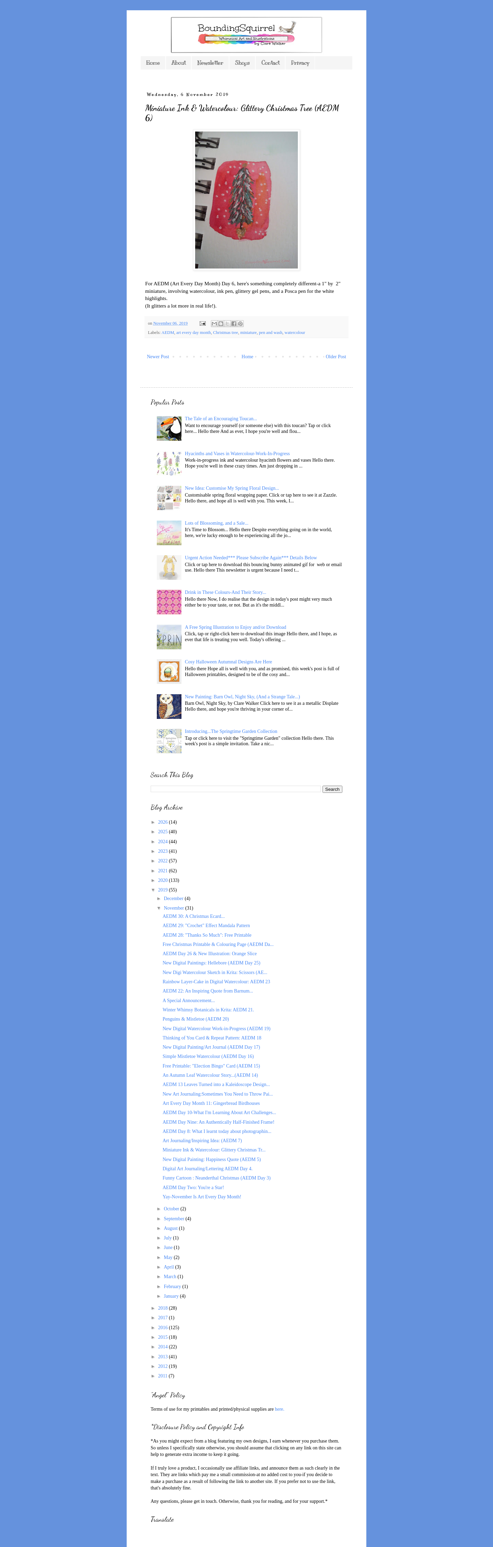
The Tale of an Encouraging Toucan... (221, 418)
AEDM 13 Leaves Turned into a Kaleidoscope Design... (216, 1084)
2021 (163, 870)
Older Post (336, 356)
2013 (163, 1356)
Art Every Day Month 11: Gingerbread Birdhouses (211, 1103)
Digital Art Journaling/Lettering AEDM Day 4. (208, 1168)
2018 (163, 1308)
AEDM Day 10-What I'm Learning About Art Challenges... (219, 1112)
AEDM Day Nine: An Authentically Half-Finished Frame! (219, 1122)
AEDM (168, 332)
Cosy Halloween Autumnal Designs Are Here (228, 661)
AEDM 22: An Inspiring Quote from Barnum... (208, 991)
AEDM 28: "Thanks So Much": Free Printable (207, 935)
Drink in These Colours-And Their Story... (225, 592)
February (173, 1286)
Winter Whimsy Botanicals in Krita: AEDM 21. (208, 1009)
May (169, 1257)
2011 (163, 1375)
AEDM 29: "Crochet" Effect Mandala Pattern (206, 925)
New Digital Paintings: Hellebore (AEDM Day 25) (211, 962)
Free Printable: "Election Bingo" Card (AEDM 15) (211, 1066)
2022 (163, 860)
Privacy (300, 63)
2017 (163, 1317)
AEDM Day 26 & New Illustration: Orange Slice (210, 953)
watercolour (295, 332)
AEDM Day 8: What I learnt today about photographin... (217, 1131)
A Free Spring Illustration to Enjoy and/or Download (235, 627)
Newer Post (158, 356)
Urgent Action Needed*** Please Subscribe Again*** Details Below (251, 557)
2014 (163, 1346)
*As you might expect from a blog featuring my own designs (209, 1441)
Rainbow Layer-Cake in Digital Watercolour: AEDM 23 (216, 981)
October (172, 1208)
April (169, 1267)
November (174, 908)
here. (280, 1409)
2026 (163, 822)
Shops (242, 63)
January (172, 1296)
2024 (163, 841)
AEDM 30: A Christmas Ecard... (194, 916)
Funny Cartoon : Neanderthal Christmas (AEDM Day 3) (216, 1178)
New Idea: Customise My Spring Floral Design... (232, 488)
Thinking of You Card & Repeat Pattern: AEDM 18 (212, 1037)
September (174, 1218)
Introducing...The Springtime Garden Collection (231, 731)
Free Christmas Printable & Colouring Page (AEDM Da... (218, 944)
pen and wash (270, 332)
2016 (163, 1327)
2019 (163, 890)
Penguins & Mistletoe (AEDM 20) (196, 1019)
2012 (163, 1366)
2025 (163, 831)
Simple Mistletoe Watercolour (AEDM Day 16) (208, 1056)
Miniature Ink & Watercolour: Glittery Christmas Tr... (214, 1149)
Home (153, 63)
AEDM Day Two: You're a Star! (193, 1187)
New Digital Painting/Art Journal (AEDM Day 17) (211, 1047)
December (174, 898)
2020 (163, 880)
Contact (270, 63)
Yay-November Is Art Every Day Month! (202, 1196)
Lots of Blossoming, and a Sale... (217, 523)
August (171, 1228)
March (170, 1276)
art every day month (193, 332)
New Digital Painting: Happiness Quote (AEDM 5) (212, 1159)
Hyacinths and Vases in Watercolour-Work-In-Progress (237, 453)
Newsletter (210, 63)
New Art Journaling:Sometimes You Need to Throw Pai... (218, 1094)
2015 (163, 1337)
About (179, 63)
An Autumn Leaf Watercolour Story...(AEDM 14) (210, 1075)
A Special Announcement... (189, 1000)
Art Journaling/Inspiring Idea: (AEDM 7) (202, 1140)
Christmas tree (225, 332)
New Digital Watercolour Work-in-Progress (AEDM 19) (216, 1028)
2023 (163, 851)
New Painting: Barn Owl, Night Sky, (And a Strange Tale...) (242, 696)
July (168, 1237)
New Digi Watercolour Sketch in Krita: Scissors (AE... (215, 972)
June (169, 1247)
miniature (248, 332)
